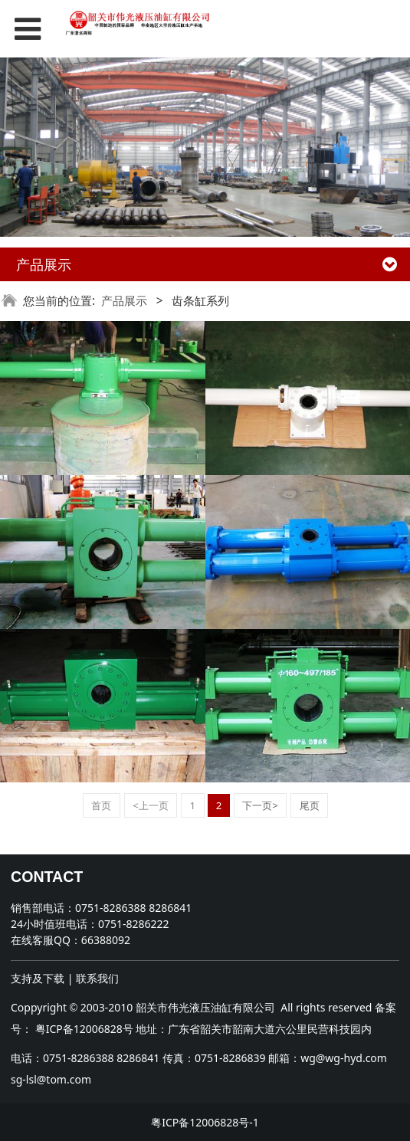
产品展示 (124, 301)
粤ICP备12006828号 (84, 1028)
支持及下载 (37, 978)
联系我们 (97, 978)
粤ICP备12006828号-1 (205, 1122)
